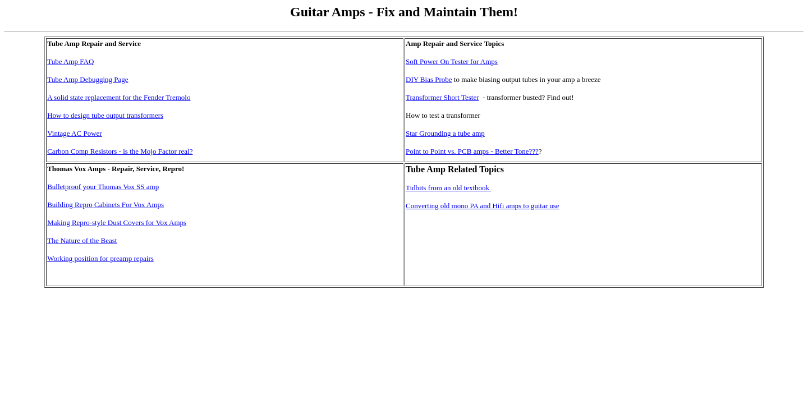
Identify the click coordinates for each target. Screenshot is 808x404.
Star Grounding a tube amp (445, 133)
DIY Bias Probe (429, 79)
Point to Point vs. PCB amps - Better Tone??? (472, 151)
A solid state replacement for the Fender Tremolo (118, 97)
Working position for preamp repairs (100, 258)
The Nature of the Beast (82, 240)
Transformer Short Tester (442, 97)
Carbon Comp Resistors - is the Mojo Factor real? (119, 151)
